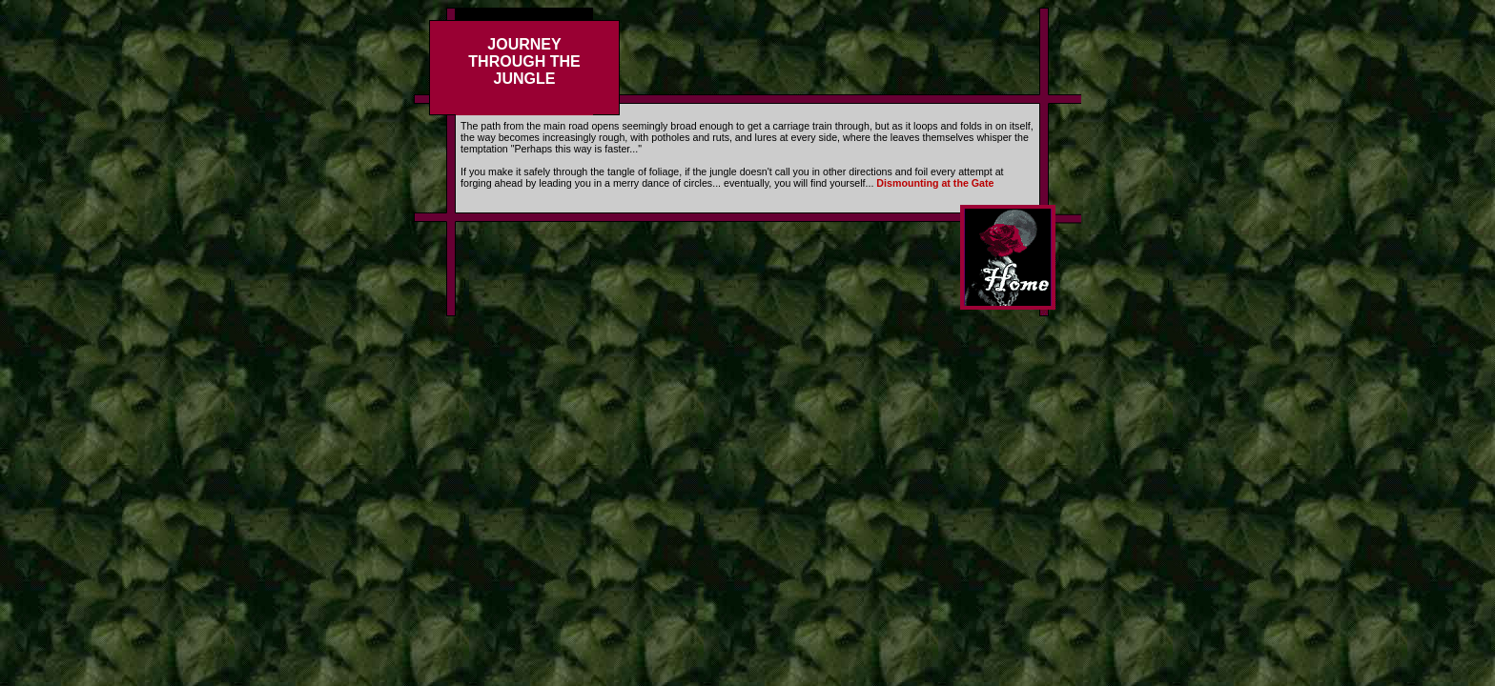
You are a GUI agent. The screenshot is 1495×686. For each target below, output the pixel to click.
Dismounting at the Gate (934, 183)
